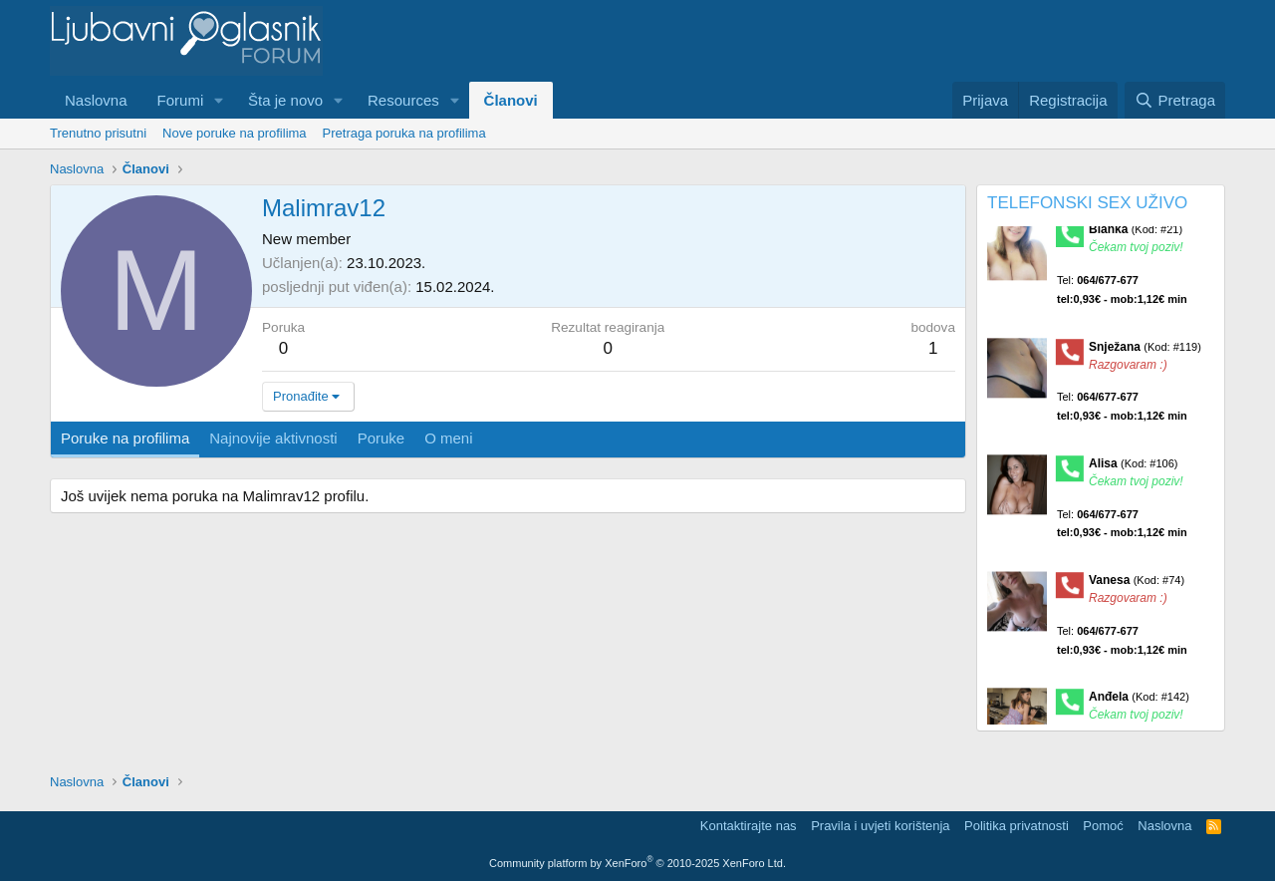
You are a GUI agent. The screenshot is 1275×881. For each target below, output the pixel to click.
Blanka (1135, 235)
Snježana (1145, 352)
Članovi (511, 100)
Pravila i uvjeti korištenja (880, 825)
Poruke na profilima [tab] (125, 438)
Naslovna (96, 100)
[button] (219, 100)
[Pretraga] (1175, 100)
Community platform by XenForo (637, 863)
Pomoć (1103, 825)
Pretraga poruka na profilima (404, 133)
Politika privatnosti (1016, 825)
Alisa (1133, 468)
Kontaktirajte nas (748, 825)
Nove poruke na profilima (234, 133)
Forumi (180, 100)
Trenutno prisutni (98, 133)
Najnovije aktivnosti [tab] (273, 438)
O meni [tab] (448, 438)
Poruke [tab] (381, 438)
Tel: (1122, 295)
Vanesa (1136, 586)
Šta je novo (285, 100)
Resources (403, 100)
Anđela (1139, 703)
